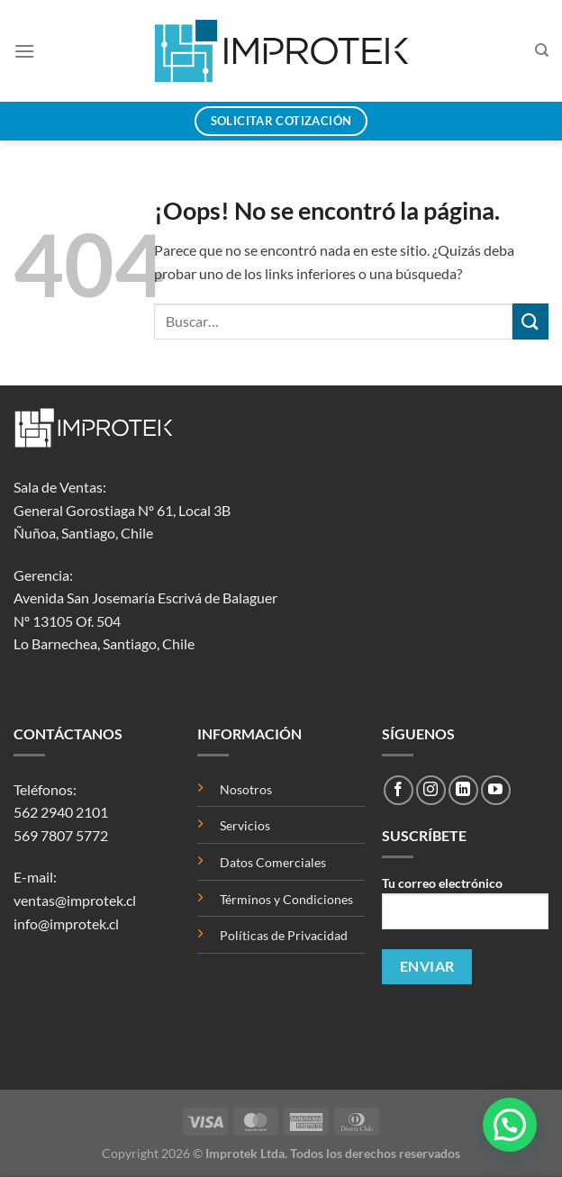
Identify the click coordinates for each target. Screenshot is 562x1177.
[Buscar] (541, 50)
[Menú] (24, 51)
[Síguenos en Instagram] (431, 790)
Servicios (245, 825)
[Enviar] (530, 321)
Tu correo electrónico (465, 909)
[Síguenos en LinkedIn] (463, 790)
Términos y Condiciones (286, 899)
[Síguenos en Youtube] (496, 790)
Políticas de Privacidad (284, 935)
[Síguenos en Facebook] (398, 790)
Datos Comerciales (273, 862)
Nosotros (246, 789)
